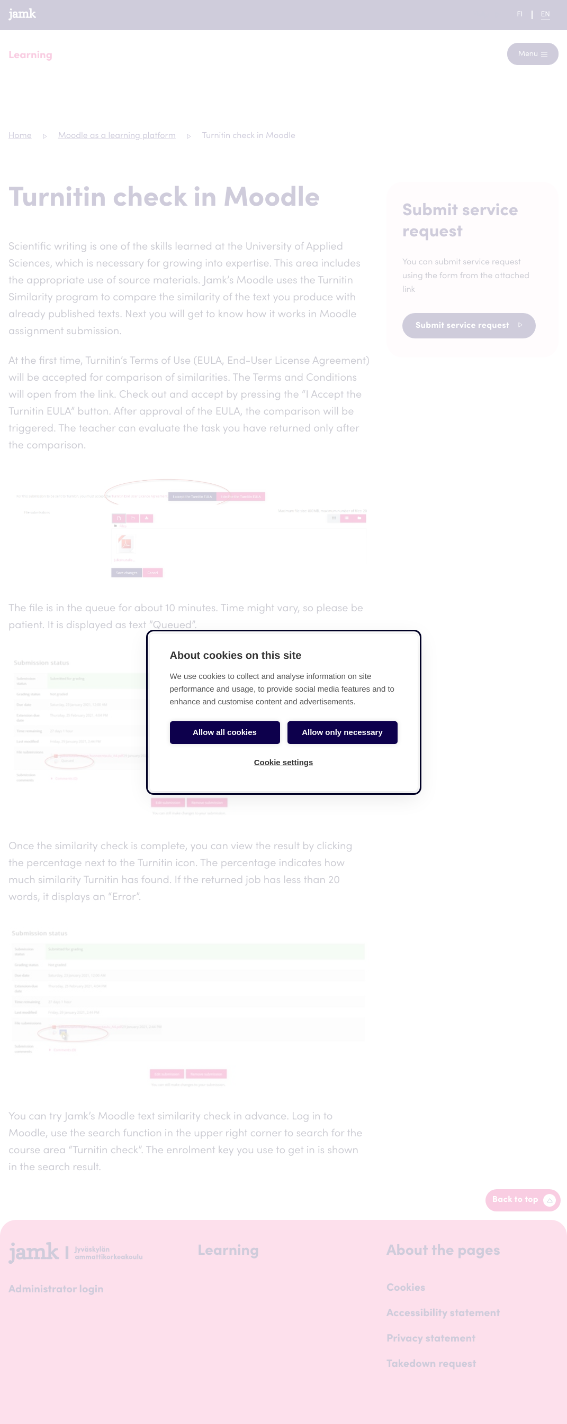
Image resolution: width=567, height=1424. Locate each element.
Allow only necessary (342, 732)
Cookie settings (283, 762)
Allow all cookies (225, 732)
